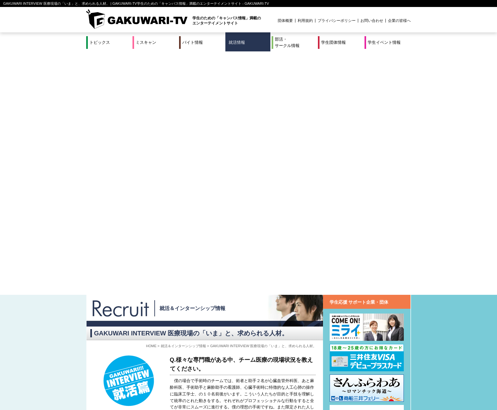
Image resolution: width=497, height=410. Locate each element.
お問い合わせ (371, 20)
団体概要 (285, 20)
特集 (206, 384)
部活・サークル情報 (287, 42)
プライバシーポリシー (337, 20)
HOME (151, 102)
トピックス (99, 42)
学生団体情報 (333, 42)
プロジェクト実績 (205, 392)
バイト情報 (192, 42)
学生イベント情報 (384, 42)
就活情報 (237, 42)
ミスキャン (146, 42)
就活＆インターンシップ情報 (192, 65)
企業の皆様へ (399, 20)
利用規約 (305, 20)
